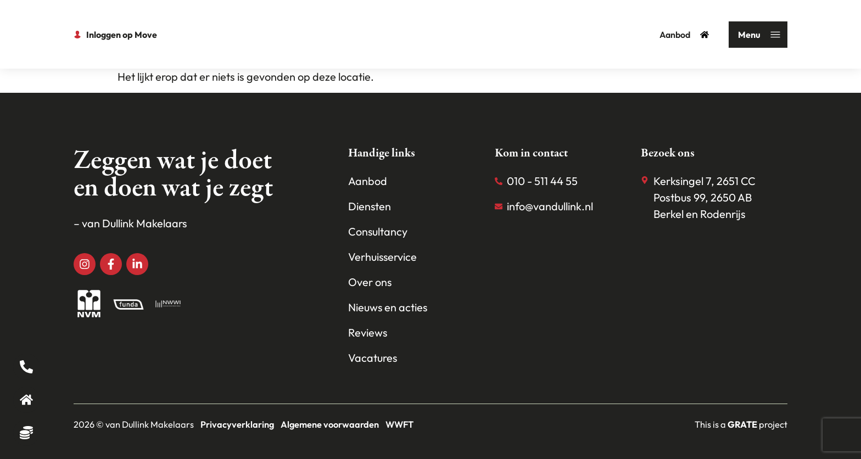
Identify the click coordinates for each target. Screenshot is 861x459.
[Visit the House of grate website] (742, 424)
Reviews (368, 332)
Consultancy (378, 231)
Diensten (370, 206)
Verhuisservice (383, 257)
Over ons (370, 282)
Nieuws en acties (388, 307)
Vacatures (373, 358)
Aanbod (684, 34)
